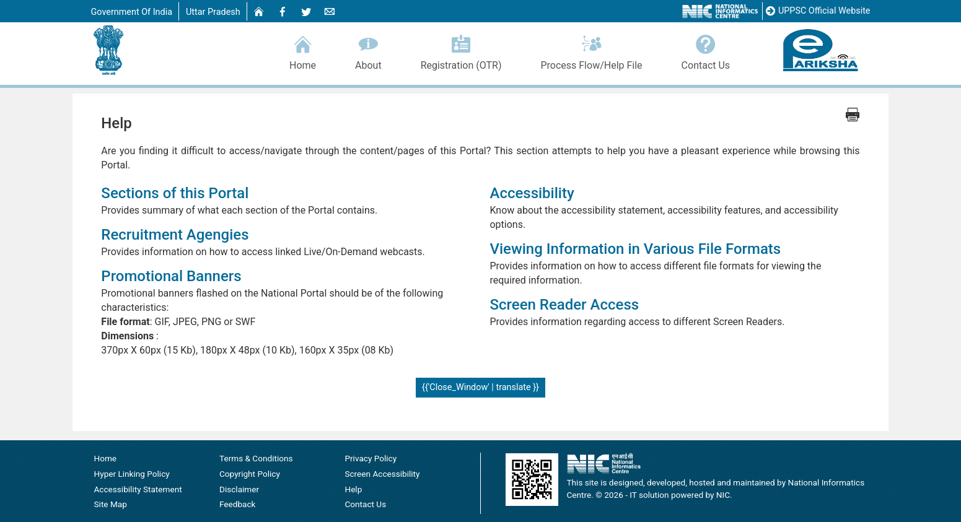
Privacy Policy (370, 459)
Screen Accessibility (381, 474)
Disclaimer (239, 490)
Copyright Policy (249, 474)
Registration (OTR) (461, 50)
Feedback (237, 505)
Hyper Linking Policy (132, 474)
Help (353, 490)
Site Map (110, 505)
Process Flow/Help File (591, 50)
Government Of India (132, 12)
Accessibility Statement (138, 490)
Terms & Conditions (256, 459)
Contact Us (706, 50)
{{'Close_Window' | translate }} (480, 388)
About (369, 50)
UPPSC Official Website (818, 11)
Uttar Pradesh (213, 12)
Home (303, 50)
